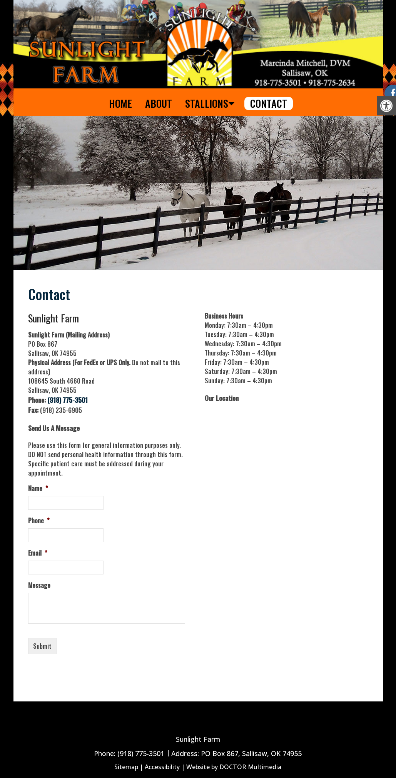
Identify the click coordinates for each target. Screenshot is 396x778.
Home (120, 103)
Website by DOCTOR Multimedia (233, 767)
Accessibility (162, 767)
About (158, 103)
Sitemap (126, 767)
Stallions (206, 103)
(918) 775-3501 (67, 400)
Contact (268, 103)
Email (37, 553)
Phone (39, 521)
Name (38, 488)
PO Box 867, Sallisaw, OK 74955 (251, 753)
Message (39, 585)
